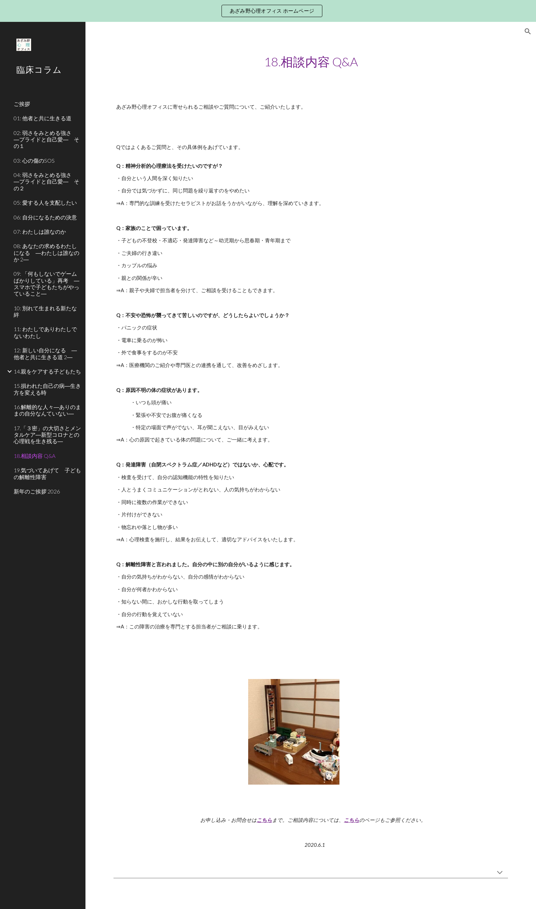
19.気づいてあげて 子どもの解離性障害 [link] (47, 473)
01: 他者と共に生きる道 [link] (42, 118)
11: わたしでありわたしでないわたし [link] (45, 332)
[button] (528, 31)
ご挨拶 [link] (22, 103)
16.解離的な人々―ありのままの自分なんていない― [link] (47, 410)
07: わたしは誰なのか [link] (40, 231)
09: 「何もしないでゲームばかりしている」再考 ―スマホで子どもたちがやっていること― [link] (46, 283)
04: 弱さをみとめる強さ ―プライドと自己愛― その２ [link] (46, 181)
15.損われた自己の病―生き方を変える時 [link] (47, 388)
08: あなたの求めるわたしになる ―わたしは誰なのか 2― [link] (46, 252)
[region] (268, 11)
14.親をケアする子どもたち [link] (47, 371)
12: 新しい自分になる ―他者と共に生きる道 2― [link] (45, 353)
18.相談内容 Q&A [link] (34, 455)
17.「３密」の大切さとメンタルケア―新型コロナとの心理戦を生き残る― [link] (47, 435)
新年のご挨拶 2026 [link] (37, 491)
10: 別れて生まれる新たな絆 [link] (45, 311)
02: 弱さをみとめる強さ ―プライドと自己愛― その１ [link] (46, 139)
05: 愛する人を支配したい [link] (45, 202)
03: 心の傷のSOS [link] (34, 160)
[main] (310, 62)
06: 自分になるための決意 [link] (45, 217)
